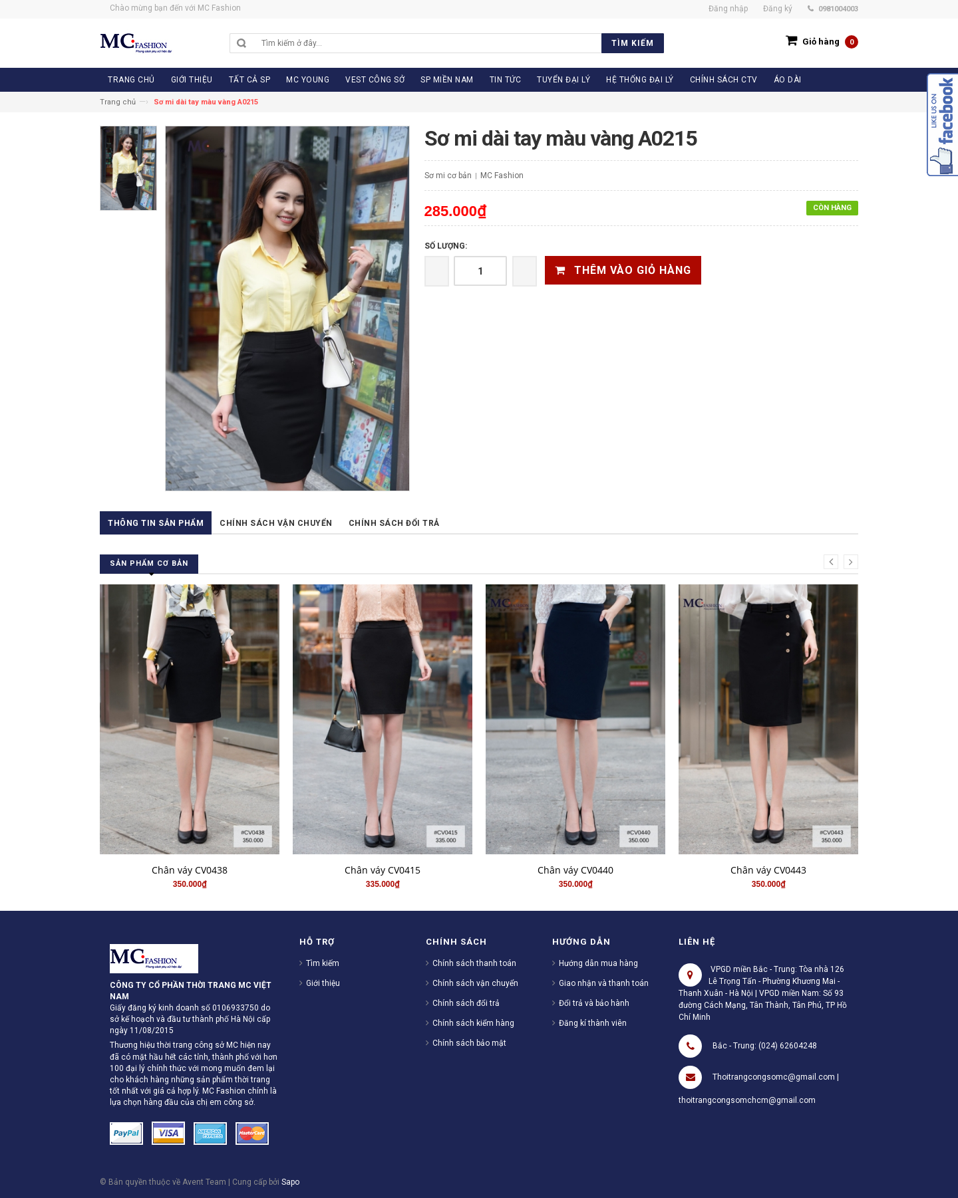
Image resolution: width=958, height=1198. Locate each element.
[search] (459, 43)
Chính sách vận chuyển (276, 523)
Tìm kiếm (322, 963)
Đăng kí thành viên (593, 1023)
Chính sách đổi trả (394, 523)
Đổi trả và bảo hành (594, 1003)
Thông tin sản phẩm (156, 523)
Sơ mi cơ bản (448, 175)
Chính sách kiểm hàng (473, 1023)
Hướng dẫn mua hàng (598, 963)
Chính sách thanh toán (474, 963)
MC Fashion (502, 175)
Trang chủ (118, 102)
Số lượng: (445, 246)
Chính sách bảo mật (469, 1043)
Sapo (290, 1182)
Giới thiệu (323, 983)
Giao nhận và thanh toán (604, 983)
